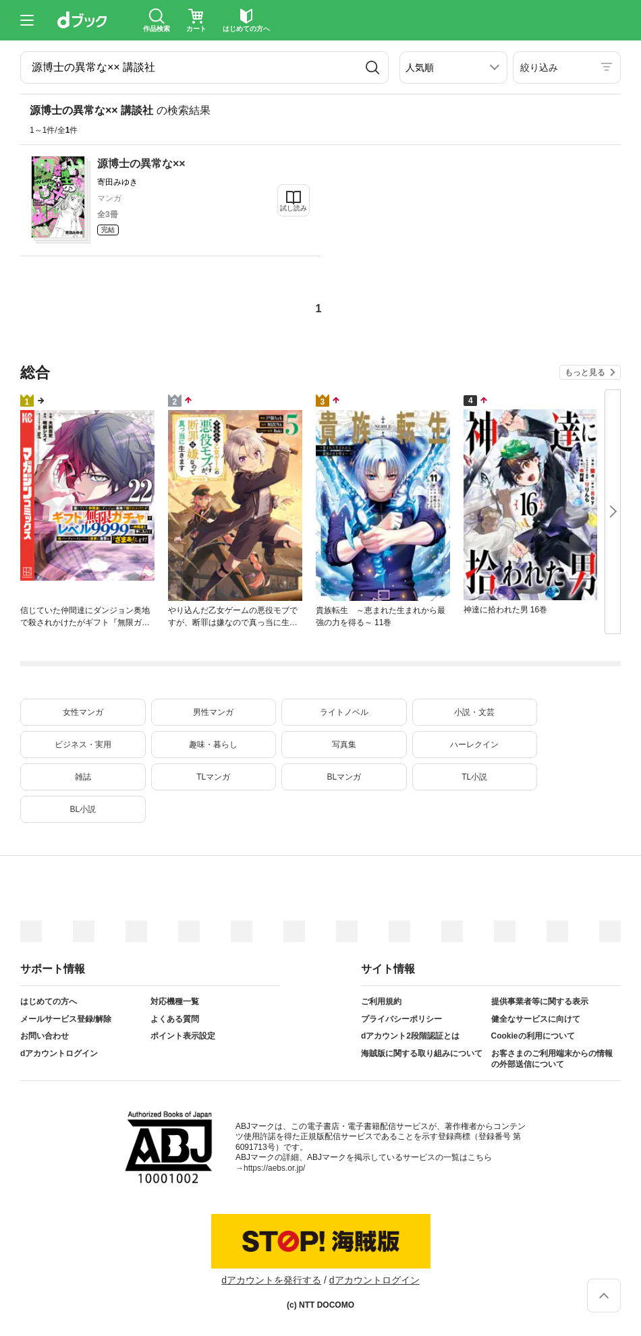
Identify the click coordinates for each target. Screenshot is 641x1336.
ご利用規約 (381, 1001)
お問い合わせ (44, 1036)
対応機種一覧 (174, 1001)
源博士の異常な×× (141, 163)
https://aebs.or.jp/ (274, 1168)
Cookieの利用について (533, 1036)
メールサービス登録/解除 (65, 1019)
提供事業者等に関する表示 (539, 1001)
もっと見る (585, 372)
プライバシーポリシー (401, 1019)
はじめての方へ (48, 1001)
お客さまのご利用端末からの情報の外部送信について (552, 1059)
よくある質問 (174, 1019)
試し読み (293, 208)
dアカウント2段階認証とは (410, 1036)
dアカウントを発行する (271, 1280)
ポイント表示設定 (182, 1036)
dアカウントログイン (59, 1053)
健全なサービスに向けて (535, 1019)
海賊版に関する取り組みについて (421, 1053)
